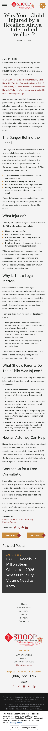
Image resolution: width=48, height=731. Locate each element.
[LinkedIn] (35, 686)
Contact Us (24, 621)
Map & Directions (24, 665)
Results (24, 614)
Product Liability (26, 519)
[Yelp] (29, 686)
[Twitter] (18, 686)
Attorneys (23, 611)
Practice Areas (24, 607)
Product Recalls (9, 522)
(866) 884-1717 (24, 676)
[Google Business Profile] (24, 686)
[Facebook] (13, 686)
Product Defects (9, 519)
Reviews (24, 618)
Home (24, 604)
